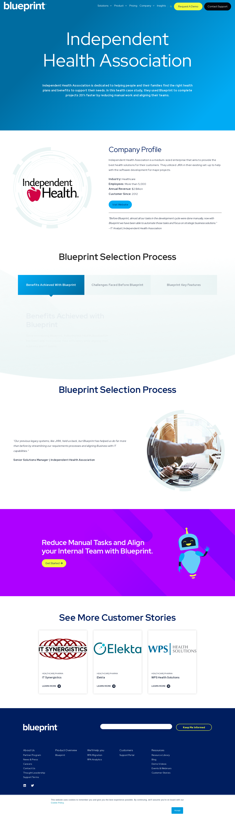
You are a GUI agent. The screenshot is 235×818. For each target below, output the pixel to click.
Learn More (51, 686)
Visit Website (120, 204)
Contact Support (217, 6)
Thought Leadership (34, 772)
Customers (126, 750)
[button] (171, 6)
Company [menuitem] (145, 5)
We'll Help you (95, 750)
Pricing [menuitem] (133, 5)
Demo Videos (159, 763)
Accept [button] (177, 810)
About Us (29, 750)
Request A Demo (188, 6)
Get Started (54, 563)
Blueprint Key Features (184, 285)
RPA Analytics (94, 759)
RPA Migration (94, 755)
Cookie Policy (57, 803)
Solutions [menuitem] (103, 5)
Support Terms (31, 777)
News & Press (30, 759)
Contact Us (29, 768)
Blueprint (60, 755)
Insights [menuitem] (161, 5)
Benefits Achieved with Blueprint (51, 285)
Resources (158, 750)
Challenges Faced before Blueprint (117, 285)
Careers (27, 763)
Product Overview (66, 750)
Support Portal (126, 755)
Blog (154, 759)
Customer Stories (161, 772)
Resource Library (161, 755)
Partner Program (32, 755)
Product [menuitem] (119, 5)
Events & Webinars (161, 768)
